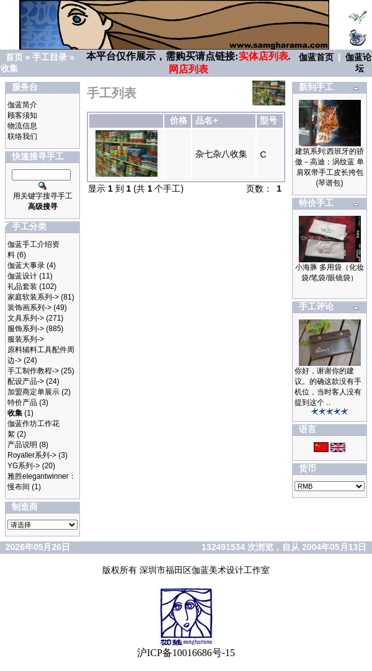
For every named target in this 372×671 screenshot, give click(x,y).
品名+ (206, 120)
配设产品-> (25, 381)
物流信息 (22, 126)
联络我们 (22, 136)
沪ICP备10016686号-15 (186, 652)
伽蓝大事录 (26, 265)
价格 (178, 120)
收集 (9, 68)
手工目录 (49, 57)
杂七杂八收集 (221, 154)
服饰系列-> (25, 328)
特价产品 (22, 402)
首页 (14, 57)
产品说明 (22, 444)
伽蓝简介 (22, 104)
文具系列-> (25, 318)
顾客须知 (22, 115)
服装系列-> (25, 339)
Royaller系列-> (31, 455)
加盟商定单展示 (33, 392)
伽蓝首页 (316, 57)
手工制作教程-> (33, 371)
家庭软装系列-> (33, 297)
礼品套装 (22, 286)
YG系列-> (23, 465)
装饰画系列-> (29, 307)
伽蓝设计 (22, 276)
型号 (268, 120)
